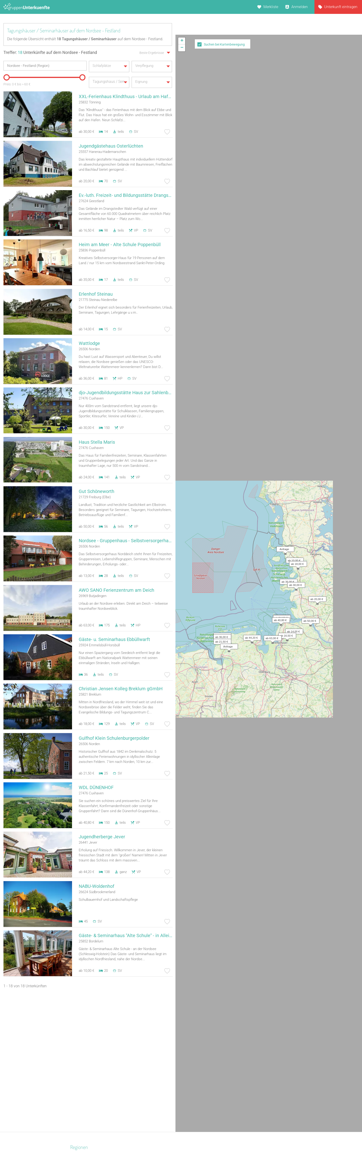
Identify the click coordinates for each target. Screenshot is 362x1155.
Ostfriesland (83, 1007)
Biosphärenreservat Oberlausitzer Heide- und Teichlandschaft (91, 1061)
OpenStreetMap (351, 176)
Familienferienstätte (143, 1104)
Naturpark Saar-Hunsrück (91, 1080)
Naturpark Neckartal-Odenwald (96, 1092)
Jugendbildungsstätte (144, 1098)
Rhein (76, 1116)
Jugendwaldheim (141, 1073)
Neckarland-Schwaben (89, 1073)
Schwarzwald (82, 1110)
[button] (295, 89)
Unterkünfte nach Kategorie (204, 1061)
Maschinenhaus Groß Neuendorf (264, 1061)
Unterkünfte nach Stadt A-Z (204, 1067)
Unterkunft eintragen (340, 7)
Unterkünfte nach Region (202, 1049)
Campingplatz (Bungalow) (148, 1055)
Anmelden (299, 7)
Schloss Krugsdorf (252, 1055)
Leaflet (320, 176)
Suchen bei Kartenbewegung (224, 44)
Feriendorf (135, 1092)
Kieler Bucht (81, 1086)
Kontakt (143, 1139)
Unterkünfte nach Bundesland (206, 1055)
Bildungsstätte (138, 1049)
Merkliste (270, 7)
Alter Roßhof (248, 1049)
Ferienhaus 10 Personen (146, 1086)
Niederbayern (82, 1098)
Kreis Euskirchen (84, 1104)
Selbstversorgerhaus (143, 1067)
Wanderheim (137, 1080)
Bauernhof (135, 1061)
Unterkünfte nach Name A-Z (204, 1073)
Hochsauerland (83, 1049)
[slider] (5, 76)
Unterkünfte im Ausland (201, 1080)
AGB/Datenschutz (168, 1139)
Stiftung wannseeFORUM (258, 1104)
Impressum (196, 1139)
